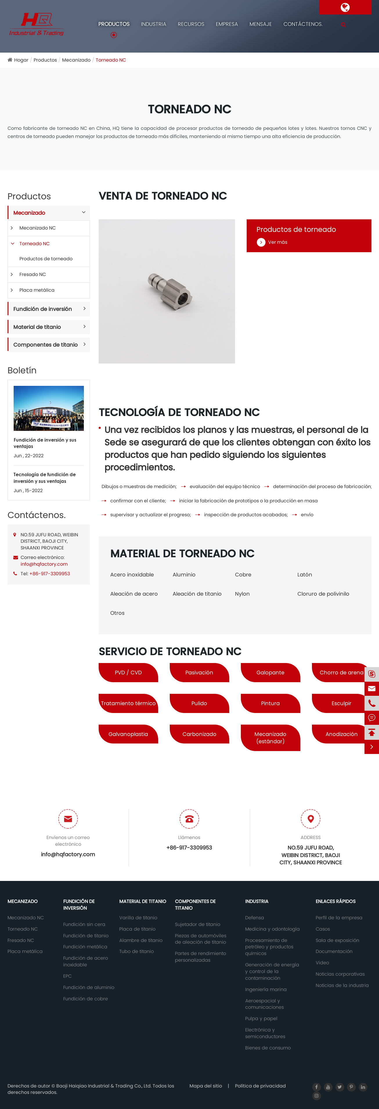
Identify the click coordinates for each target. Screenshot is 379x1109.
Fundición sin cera (84, 924)
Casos (323, 929)
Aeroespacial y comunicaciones (264, 1004)
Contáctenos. (303, 24)
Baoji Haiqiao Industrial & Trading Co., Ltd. (104, 1086)
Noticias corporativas (340, 974)
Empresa (227, 24)
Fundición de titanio (86, 936)
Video (322, 963)
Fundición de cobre (85, 999)
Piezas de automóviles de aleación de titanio (200, 939)
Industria (153, 24)
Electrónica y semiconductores (265, 1033)
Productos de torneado (46, 258)
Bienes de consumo (268, 1048)
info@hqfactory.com (44, 564)
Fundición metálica (85, 947)
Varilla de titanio (138, 918)
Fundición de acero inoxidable (85, 961)
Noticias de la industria (342, 985)
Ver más (272, 242)
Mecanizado (76, 60)
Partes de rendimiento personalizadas (200, 956)
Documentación (334, 951)
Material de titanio (37, 327)
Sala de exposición (337, 940)
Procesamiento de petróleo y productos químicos (269, 947)
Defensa (254, 918)
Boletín (22, 370)
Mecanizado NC (37, 228)
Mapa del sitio (206, 1086)
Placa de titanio (137, 929)
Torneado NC (111, 60)
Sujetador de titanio (197, 924)
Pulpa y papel (261, 1018)
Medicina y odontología (272, 929)
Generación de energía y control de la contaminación (272, 971)
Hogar (21, 60)
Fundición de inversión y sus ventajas (45, 443)
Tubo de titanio (136, 951)
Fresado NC (32, 274)
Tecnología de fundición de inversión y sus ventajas (45, 478)
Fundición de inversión (42, 309)
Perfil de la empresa (339, 918)
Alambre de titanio (141, 940)
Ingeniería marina (266, 989)
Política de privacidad (260, 1086)
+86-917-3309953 (49, 573)
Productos (113, 24)
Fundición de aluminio (88, 987)
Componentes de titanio (45, 344)
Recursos (191, 24)
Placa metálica (37, 290)
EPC (67, 976)
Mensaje (261, 24)
